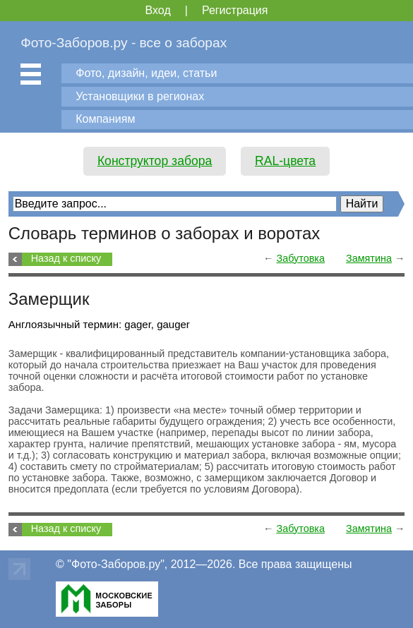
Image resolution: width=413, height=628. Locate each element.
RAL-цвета (285, 161)
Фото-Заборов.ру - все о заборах (123, 42)
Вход (158, 10)
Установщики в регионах (140, 96)
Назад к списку (66, 258)
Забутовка (300, 258)
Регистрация (235, 10)
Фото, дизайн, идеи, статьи (146, 73)
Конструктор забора (155, 161)
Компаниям (105, 119)
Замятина (369, 258)
